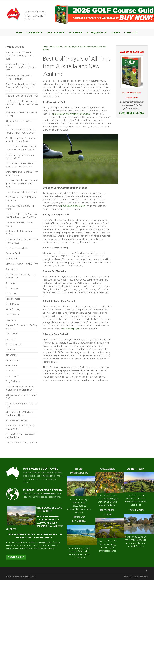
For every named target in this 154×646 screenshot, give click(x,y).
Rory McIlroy (12, 269)
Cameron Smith (13, 253)
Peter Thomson (13, 299)
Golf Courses (55, 32)
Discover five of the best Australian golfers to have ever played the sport (22, 183)
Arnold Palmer (12, 304)
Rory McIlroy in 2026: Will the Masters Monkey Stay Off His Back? (19, 55)
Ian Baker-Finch (13, 360)
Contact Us (131, 32)
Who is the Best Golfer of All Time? (22, 96)
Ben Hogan (11, 283)
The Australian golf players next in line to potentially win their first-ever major (22, 104)
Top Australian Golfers (16, 248)
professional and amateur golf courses (72, 114)
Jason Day (11, 339)
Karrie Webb (11, 293)
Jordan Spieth (12, 376)
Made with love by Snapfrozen (136, 577)
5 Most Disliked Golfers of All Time (22, 264)
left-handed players (71, 329)
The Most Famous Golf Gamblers (21, 442)
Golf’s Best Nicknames (16, 420)
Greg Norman (12, 288)
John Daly (10, 371)
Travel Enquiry (16, 557)
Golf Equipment (96, 32)
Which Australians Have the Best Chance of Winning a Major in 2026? (21, 87)
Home (19, 32)
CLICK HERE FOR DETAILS (131, 113)
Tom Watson (12, 334)
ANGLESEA (107, 468)
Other (115, 32)
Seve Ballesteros (13, 344)
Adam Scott (11, 365)
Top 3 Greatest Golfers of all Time (21, 192)
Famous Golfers (55, 47)
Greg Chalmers (13, 381)
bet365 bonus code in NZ (73, 206)
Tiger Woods (12, 258)
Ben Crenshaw (12, 355)
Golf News (75, 32)
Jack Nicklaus (12, 314)
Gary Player (11, 320)
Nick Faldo (11, 349)
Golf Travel (34, 32)
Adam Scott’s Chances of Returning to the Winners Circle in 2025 (21, 67)
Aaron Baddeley (13, 309)
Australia (47, 476)
